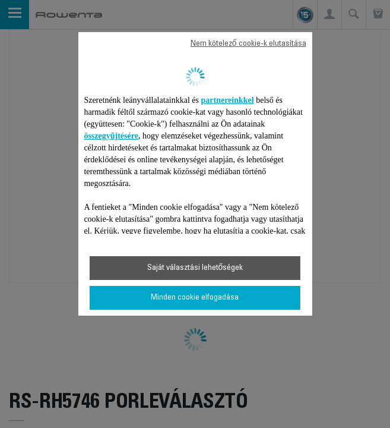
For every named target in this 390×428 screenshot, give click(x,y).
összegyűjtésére (111, 135)
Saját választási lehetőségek (195, 268)
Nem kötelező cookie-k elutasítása (248, 44)
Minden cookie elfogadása (195, 298)
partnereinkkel (227, 100)
